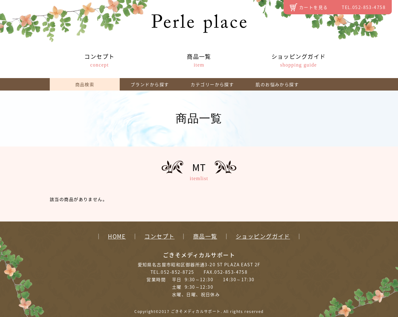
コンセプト (99, 60)
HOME (117, 236)
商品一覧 (199, 60)
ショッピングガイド (298, 60)
